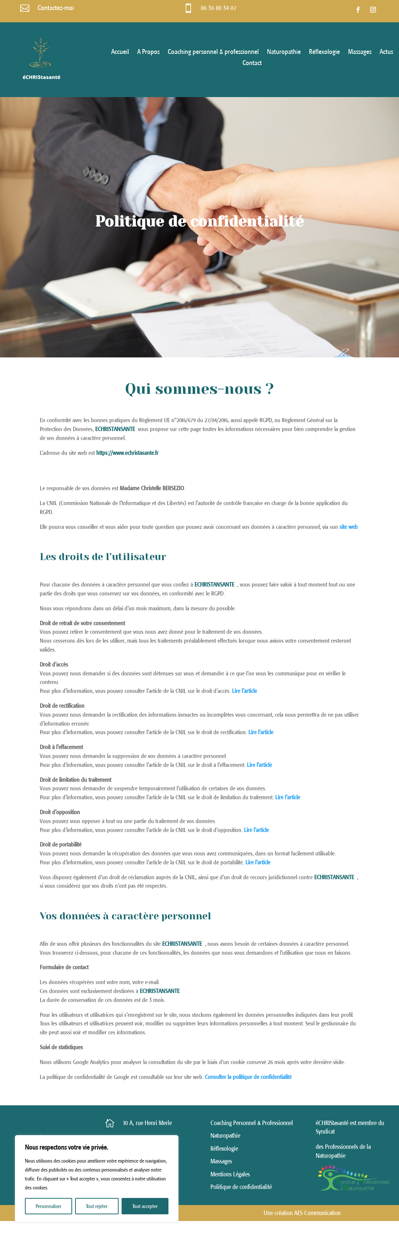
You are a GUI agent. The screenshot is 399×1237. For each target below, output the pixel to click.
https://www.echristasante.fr (127, 452)
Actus (386, 52)
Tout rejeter (96, 1206)
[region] (96, 1178)
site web (349, 526)
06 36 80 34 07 (218, 8)
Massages (359, 52)
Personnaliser (48, 1206)
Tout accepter (145, 1206)
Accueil (120, 52)
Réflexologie (324, 52)
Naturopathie (284, 52)
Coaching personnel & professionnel (213, 52)
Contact (252, 63)
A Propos (148, 52)
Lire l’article (257, 862)
